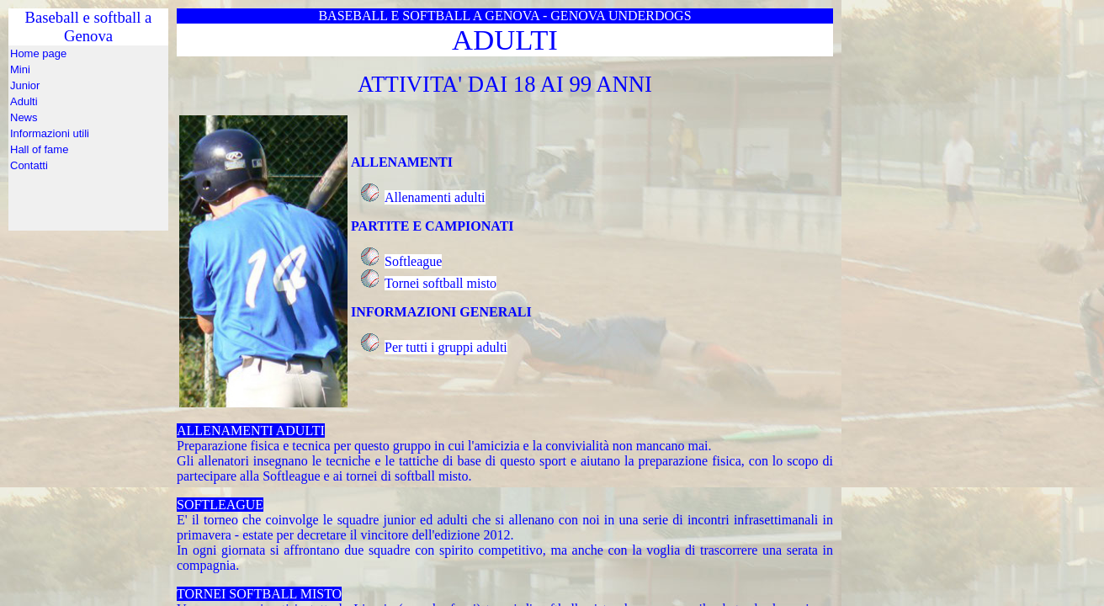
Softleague (413, 261)
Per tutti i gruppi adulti (446, 347)
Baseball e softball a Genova (88, 138)
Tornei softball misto (440, 283)
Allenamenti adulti (435, 197)
